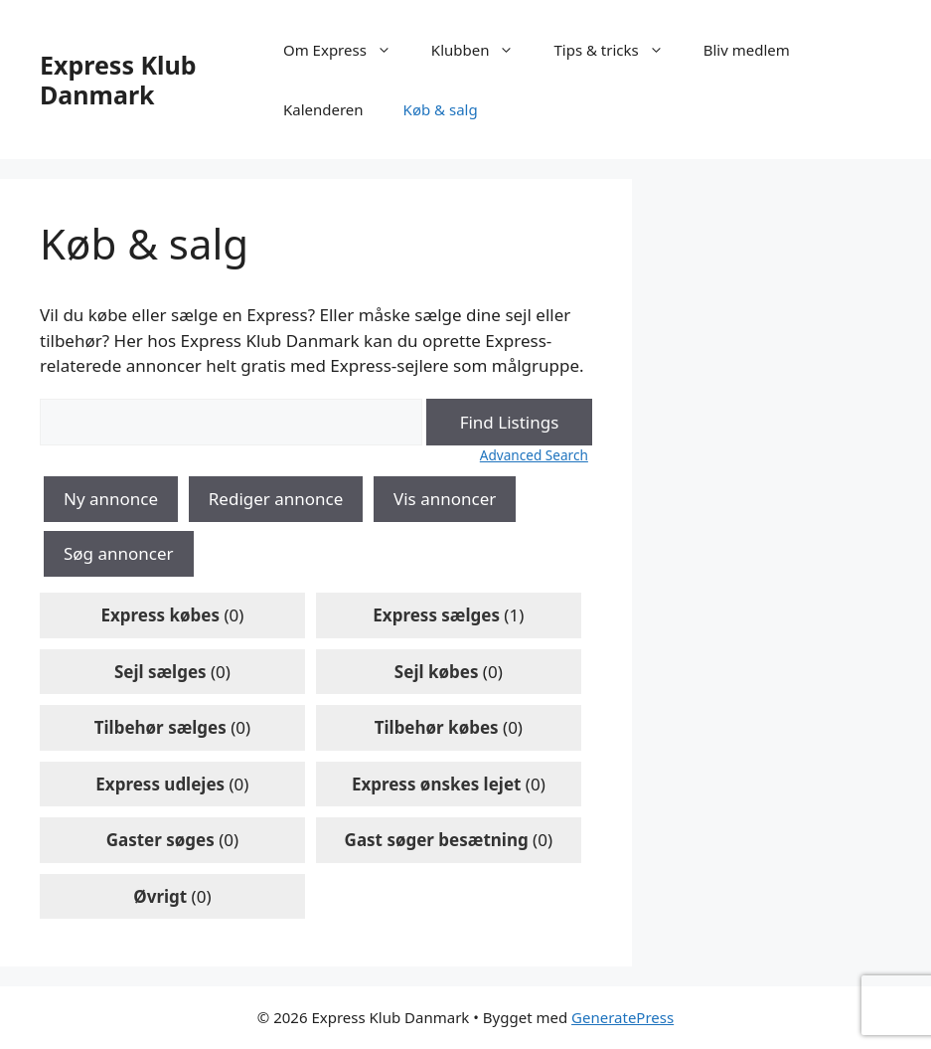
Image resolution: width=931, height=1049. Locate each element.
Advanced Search (534, 454)
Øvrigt (160, 896)
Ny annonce (111, 498)
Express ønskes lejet (437, 784)
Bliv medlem (746, 50)
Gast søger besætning (437, 839)
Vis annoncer (444, 498)
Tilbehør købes (437, 727)
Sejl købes (436, 671)
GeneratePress (622, 1017)
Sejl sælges (160, 671)
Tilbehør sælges (160, 727)
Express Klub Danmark (118, 79)
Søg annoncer (119, 553)
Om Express (347, 50)
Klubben (483, 50)
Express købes (159, 615)
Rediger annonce (276, 498)
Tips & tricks (618, 50)
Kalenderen (323, 109)
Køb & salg (440, 109)
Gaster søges (160, 839)
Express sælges (436, 615)
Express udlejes (160, 784)
